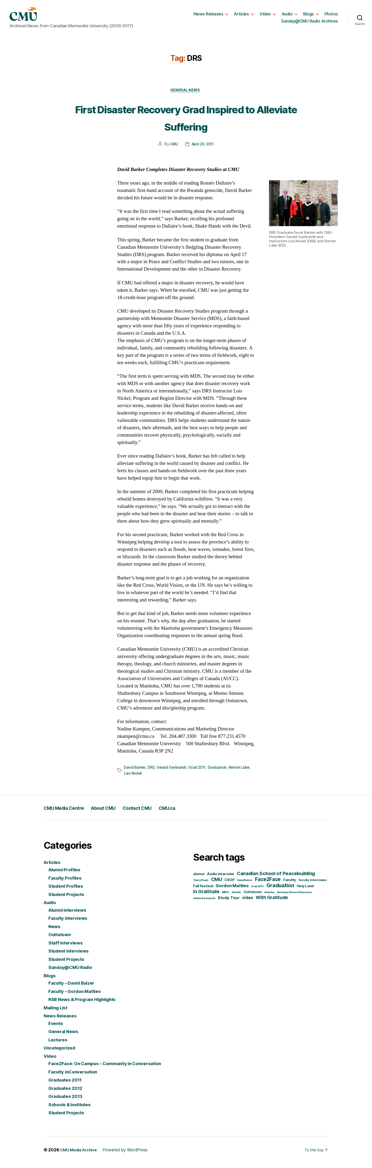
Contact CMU (158, 812)
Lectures (59, 1044)
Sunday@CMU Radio (73, 972)
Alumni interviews (69, 915)
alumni (198, 879)
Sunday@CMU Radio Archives (309, 23)
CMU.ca (193, 812)
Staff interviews (67, 947)
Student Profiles (67, 891)
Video (265, 16)
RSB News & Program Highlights (86, 1004)
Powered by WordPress (129, 1154)
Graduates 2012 (67, 1093)
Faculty (289, 884)
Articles (241, 16)
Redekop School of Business (294, 897)
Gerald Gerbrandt (172, 772)
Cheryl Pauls (201, 885)
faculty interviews (313, 885)
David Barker (135, 772)
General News (186, 95)
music (236, 897)
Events (56, 1028)
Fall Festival (203, 891)
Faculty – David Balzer (74, 988)
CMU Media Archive (80, 1154)
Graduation (219, 772)
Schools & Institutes (72, 1109)
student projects (204, 903)
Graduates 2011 (67, 1085)
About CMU (117, 812)
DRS (151, 772)
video (247, 902)
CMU (172, 149)
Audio (287, 16)
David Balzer (244, 885)
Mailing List (57, 1012)
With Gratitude (272, 902)
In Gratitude (206, 896)
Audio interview (220, 879)
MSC (225, 897)
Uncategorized (61, 1053)
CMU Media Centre (69, 812)
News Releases (208, 16)
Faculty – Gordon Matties (77, 996)
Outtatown (61, 939)
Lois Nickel (133, 778)
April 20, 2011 (203, 149)
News (55, 931)
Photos (331, 16)
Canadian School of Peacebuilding (276, 878)
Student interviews (71, 956)
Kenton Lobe (242, 772)
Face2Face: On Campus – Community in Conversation (111, 1068)
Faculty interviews (70, 923)
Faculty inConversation (75, 1076)
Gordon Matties (232, 890)
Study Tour (228, 902)
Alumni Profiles (66, 874)
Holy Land (305, 891)
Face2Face (268, 884)
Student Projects (68, 899)
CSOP (229, 884)
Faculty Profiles (66, 883)
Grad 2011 (199, 772)
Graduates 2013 (67, 1101)
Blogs (308, 16)
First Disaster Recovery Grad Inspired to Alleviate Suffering (186, 122)
